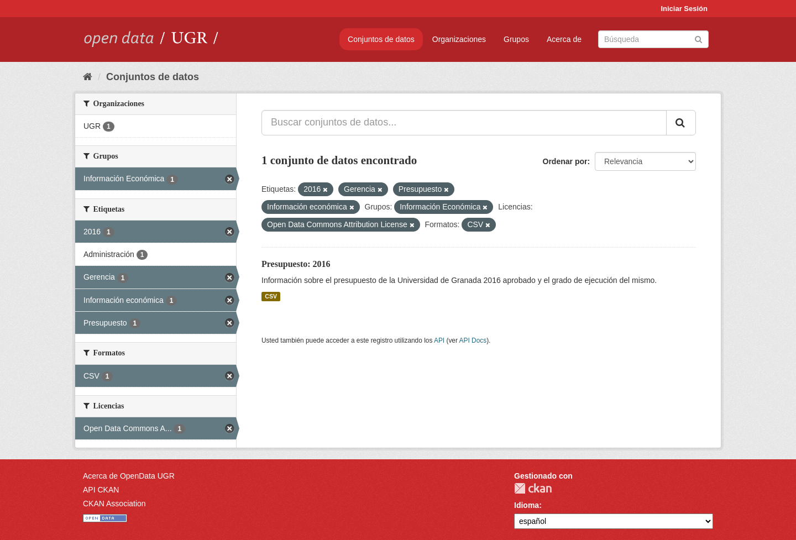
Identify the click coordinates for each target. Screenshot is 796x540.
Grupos (516, 39)
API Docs (473, 340)
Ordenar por (565, 161)
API (439, 340)
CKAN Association (114, 503)
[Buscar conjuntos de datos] (653, 39)
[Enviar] (698, 38)
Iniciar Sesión (684, 8)
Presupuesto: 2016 (296, 264)
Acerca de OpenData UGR (129, 475)
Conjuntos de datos (381, 39)
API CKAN (101, 489)
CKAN (533, 488)
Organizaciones (459, 39)
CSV (271, 296)
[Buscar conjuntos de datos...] (464, 122)
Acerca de (564, 39)
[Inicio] (87, 76)
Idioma (526, 505)
